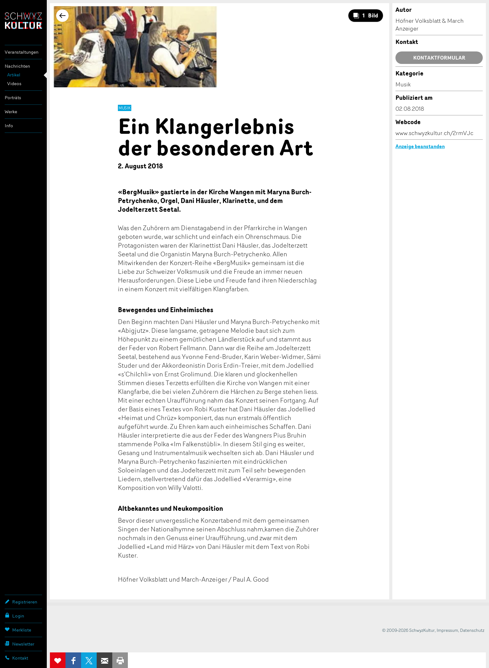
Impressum (447, 630)
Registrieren (21, 601)
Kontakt (16, 657)
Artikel (13, 74)
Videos (14, 83)
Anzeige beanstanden (420, 146)
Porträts (13, 97)
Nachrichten (17, 66)
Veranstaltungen (21, 52)
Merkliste (18, 629)
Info (9, 125)
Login (14, 615)
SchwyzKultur (23, 21)
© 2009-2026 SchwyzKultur (408, 630)
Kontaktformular (439, 57)
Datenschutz (472, 630)
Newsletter (19, 643)
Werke (11, 111)
